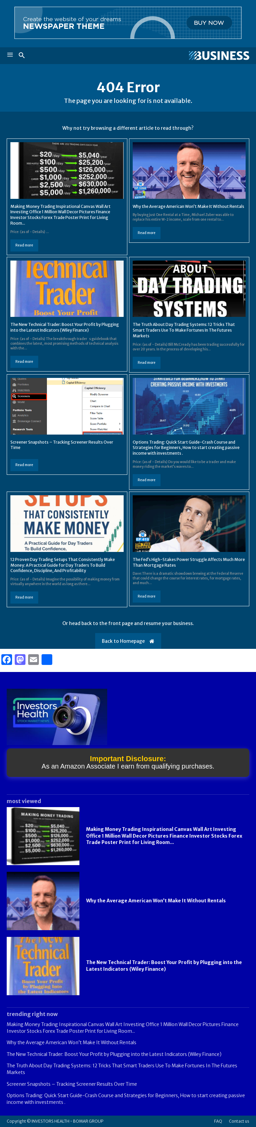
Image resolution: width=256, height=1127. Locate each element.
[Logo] (188, 55)
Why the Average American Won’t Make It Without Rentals (188, 206)
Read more (24, 245)
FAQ (218, 1121)
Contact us (239, 1121)
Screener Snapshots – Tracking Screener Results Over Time (72, 1084)
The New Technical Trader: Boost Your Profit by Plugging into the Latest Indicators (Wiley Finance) (64, 327)
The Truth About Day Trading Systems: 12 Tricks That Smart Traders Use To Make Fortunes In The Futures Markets (184, 330)
